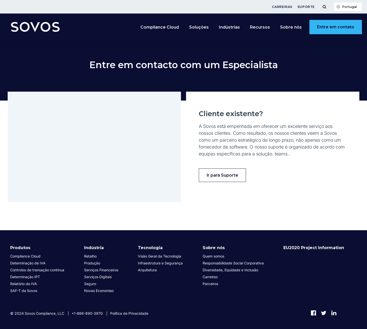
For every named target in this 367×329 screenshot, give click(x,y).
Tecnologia (150, 247)
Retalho (90, 256)
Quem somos (213, 256)
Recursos (260, 27)
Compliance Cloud (159, 27)
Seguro (90, 284)
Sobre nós (291, 27)
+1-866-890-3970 (87, 313)
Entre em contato (335, 27)
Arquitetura (147, 270)
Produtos (20, 247)
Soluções (199, 27)
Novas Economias (99, 290)
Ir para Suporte (222, 175)
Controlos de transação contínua (37, 270)
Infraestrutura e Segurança (160, 263)
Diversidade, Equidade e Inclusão (230, 270)
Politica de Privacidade (129, 313)
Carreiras (282, 7)
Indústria (94, 247)
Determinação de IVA (28, 263)
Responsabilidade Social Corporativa (233, 263)
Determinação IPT (25, 277)
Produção (92, 263)
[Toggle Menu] (324, 7)
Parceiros (210, 284)
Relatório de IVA (23, 284)
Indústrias (229, 27)
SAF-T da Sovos (23, 290)
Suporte (306, 7)
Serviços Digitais (98, 277)
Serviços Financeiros (101, 270)
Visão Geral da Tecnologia (159, 256)
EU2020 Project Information (313, 247)
